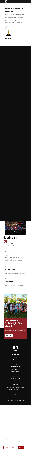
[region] (13, 444)
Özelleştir (6, 447)
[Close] (23, 439)
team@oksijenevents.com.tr (15, 432)
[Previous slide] (6, 23)
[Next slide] (8, 23)
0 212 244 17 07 (12, 430)
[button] (9, 376)
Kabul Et (21, 447)
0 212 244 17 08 (19, 430)
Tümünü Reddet (14, 447)
